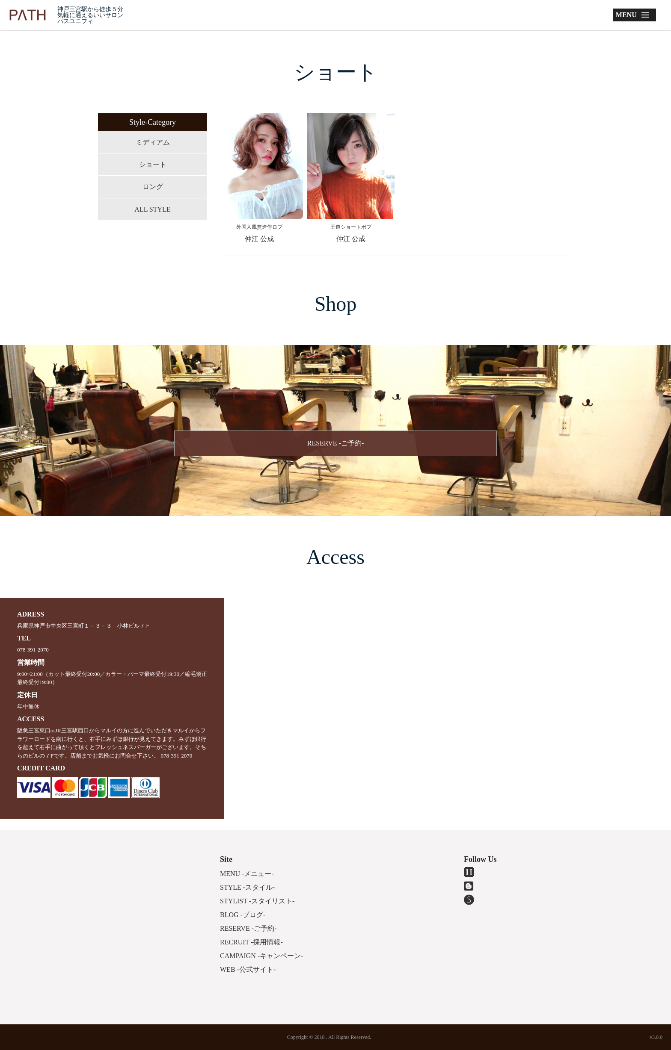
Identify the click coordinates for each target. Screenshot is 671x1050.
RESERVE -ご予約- (335, 443)
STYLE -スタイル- (247, 887)
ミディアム (153, 142)
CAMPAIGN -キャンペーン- (261, 955)
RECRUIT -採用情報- (251, 942)
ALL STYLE (152, 209)
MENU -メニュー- (247, 873)
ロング (153, 186)
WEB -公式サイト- (248, 969)
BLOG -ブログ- (242, 914)
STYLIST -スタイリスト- (257, 901)
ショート (152, 164)
